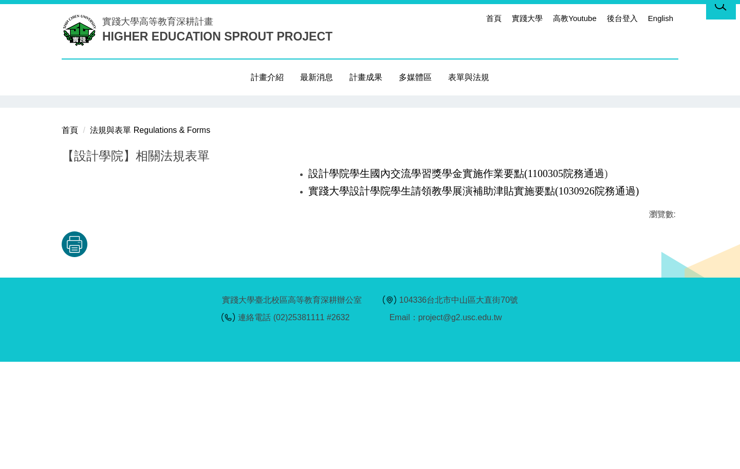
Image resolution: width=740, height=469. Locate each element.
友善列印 (169, 351)
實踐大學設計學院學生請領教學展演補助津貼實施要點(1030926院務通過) (473, 298)
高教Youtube (575, 18)
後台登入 (622, 18)
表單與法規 (468, 77)
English (660, 18)
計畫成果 (365, 77)
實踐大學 (527, 18)
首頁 (494, 18)
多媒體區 (415, 77)
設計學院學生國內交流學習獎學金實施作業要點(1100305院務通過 (456, 280)
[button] (69, 103)
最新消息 (316, 77)
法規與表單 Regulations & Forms (150, 237)
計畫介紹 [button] (267, 77)
